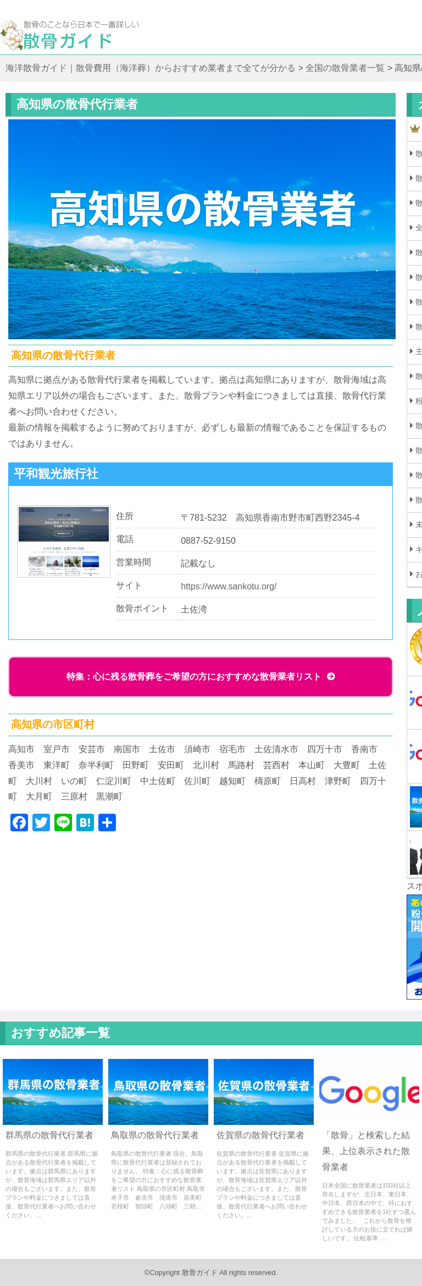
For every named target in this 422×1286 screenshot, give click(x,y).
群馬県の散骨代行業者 (49, 1135)
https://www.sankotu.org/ (228, 586)
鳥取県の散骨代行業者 (155, 1135)
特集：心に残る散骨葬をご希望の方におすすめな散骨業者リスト (193, 676)
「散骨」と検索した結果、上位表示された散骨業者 (366, 1151)
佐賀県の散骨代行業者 (260, 1135)
